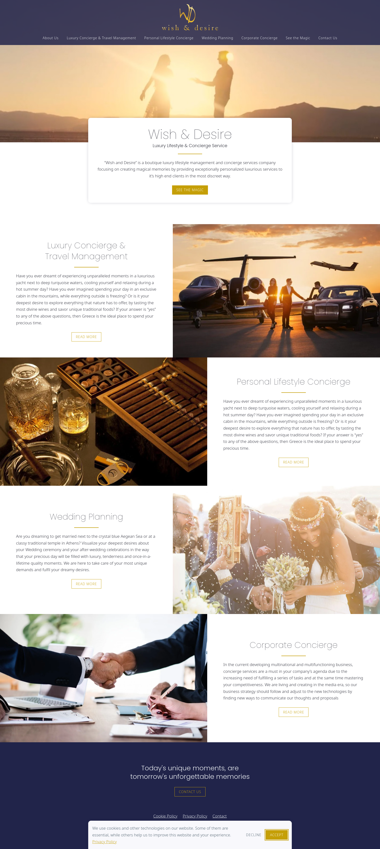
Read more (86, 336)
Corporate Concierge (259, 39)
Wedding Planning (217, 39)
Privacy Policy (104, 841)
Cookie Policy (165, 816)
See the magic (190, 190)
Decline (253, 835)
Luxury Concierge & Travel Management (101, 39)
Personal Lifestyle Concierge (168, 39)
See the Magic (298, 39)
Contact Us (327, 39)
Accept (276, 835)
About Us (51, 39)
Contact (220, 816)
